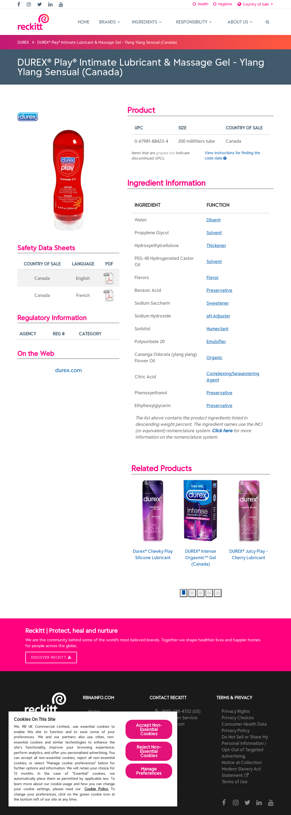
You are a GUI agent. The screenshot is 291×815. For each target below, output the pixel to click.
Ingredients (146, 22)
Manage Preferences (149, 771)
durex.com (68, 370)
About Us (240, 22)
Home (83, 22)
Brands (109, 22)
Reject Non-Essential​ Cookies (149, 751)
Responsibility (194, 22)
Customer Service (179, 717)
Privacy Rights (236, 711)
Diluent (214, 219)
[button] (183, 593)
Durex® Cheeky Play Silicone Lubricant (153, 520)
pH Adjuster (218, 316)
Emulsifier (216, 341)
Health (200, 4)
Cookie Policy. (96, 789)
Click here (222, 430)
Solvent (214, 232)
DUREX (23, 42)
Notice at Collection (242, 762)
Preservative (219, 290)
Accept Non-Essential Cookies (149, 729)
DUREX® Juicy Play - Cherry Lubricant (248, 520)
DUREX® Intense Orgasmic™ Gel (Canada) (201, 523)
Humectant (217, 328)
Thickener (216, 245)
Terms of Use (235, 781)
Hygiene (222, 4)
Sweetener (218, 303)
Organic (215, 357)
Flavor (213, 277)
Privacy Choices (238, 717)
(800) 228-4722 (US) (181, 711)
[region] (93, 758)
